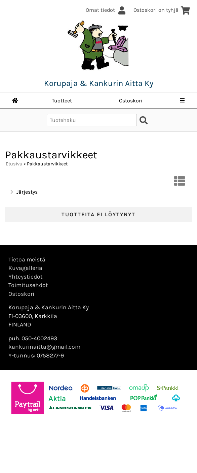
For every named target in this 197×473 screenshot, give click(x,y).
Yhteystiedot (25, 276)
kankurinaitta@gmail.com (44, 346)
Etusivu (14, 164)
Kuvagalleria (25, 267)
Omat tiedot (106, 10)
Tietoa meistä (26, 259)
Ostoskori (131, 100)
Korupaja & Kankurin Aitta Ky (98, 83)
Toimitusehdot (28, 285)
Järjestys (23, 192)
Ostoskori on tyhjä (161, 10)
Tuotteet (62, 100)
